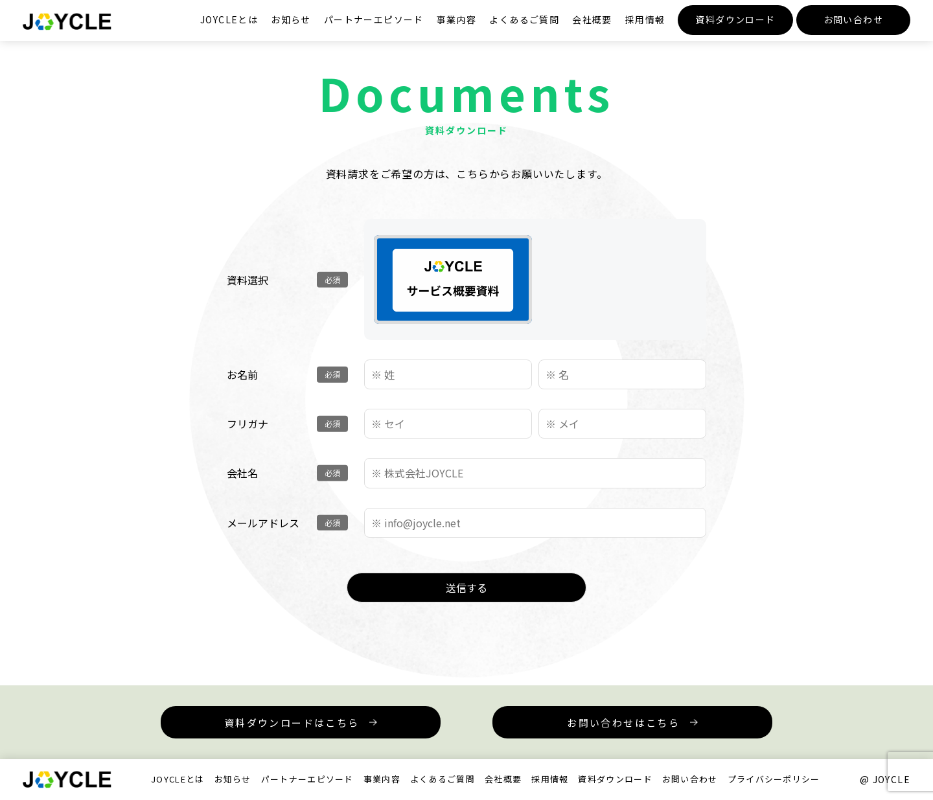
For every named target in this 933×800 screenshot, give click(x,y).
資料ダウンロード (735, 19)
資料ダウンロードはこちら (292, 722)
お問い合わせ (853, 19)
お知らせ (291, 19)
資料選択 (247, 280)
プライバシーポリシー (774, 779)
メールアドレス (263, 523)
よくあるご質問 (524, 19)
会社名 (242, 473)
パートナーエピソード (374, 19)
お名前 (242, 374)
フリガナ (247, 423)
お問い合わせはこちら (623, 722)
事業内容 (457, 19)
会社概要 (592, 19)
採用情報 (645, 19)
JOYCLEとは (229, 19)
